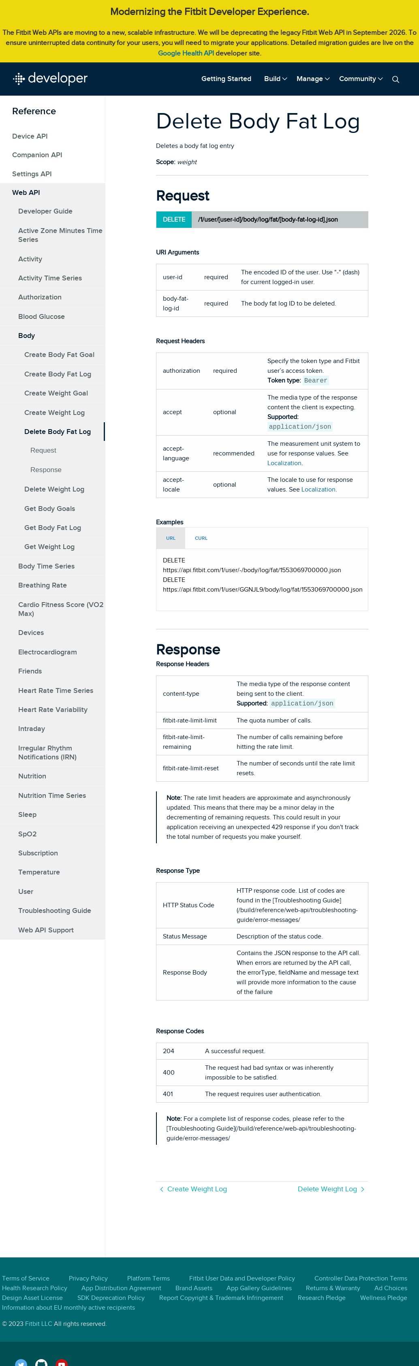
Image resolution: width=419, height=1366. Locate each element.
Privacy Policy (88, 1278)
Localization (284, 463)
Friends (30, 671)
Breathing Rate (42, 585)
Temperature (39, 872)
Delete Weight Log (54, 489)
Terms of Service (25, 1278)
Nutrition (32, 776)
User (25, 891)
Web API (26, 192)
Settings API (32, 174)
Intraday (31, 729)
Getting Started (226, 79)
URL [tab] (170, 538)
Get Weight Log (49, 547)
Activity (30, 259)
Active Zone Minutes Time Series (60, 235)
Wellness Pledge (383, 1298)
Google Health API (186, 53)
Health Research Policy (34, 1288)
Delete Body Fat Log (57, 432)
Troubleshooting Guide (54, 910)
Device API (30, 136)
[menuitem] (226, 79)
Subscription (38, 853)
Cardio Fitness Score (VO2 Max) (61, 609)
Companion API (37, 155)
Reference (34, 110)
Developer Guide (45, 211)
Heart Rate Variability (53, 709)
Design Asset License (32, 1298)
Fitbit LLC (38, 1324)
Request (43, 450)
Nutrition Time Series (52, 795)
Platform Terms (148, 1278)
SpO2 (27, 834)
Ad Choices (390, 1288)
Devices (31, 632)
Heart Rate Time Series (55, 690)
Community (357, 79)
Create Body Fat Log (57, 374)
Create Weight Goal (56, 393)
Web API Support (46, 930)
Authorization (40, 297)
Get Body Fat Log (52, 528)
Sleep (27, 814)
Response (46, 470)
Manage (310, 79)
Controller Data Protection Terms (360, 1278)
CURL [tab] (201, 538)
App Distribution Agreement (121, 1288)
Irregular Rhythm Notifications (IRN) (47, 752)
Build (272, 79)
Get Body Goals (49, 509)
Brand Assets (193, 1288)
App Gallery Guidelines (259, 1288)
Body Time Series (46, 566)
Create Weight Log (54, 412)
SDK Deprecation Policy (111, 1298)
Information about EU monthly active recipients (68, 1307)
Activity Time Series (50, 278)
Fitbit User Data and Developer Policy (242, 1278)
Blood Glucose (41, 316)
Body (26, 335)
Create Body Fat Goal (59, 355)
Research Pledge (322, 1298)
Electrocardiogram (47, 652)
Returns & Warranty (333, 1288)
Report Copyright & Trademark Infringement (221, 1298)
